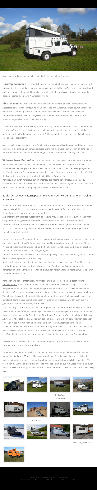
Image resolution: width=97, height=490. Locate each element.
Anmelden (72, 480)
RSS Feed (65, 480)
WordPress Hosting (54, 480)
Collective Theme (26, 480)
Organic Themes (40, 480)
